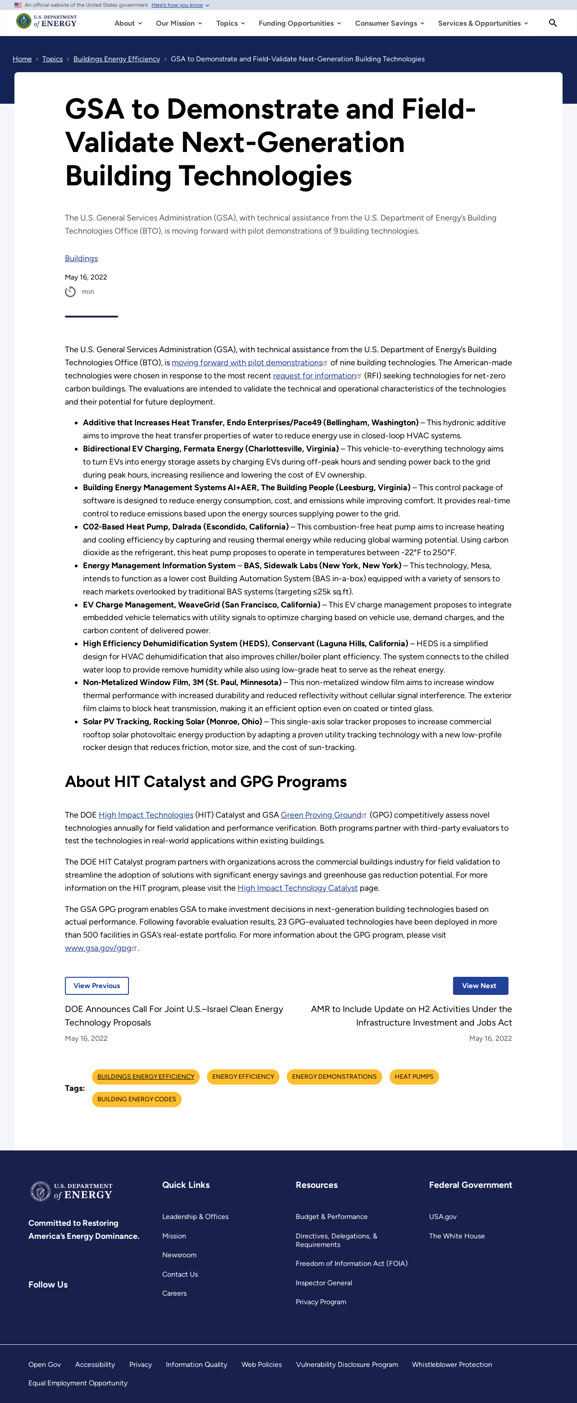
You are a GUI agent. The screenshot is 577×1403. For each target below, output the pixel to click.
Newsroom (179, 1255)
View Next (474, 985)
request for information (317, 376)
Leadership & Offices (195, 1216)
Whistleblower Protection (452, 1364)
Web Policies (262, 1364)
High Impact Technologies (146, 815)
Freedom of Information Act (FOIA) (352, 1263)
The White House (457, 1236)
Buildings (81, 258)
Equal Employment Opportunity (78, 1383)
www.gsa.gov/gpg (101, 948)
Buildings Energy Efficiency (145, 1077)
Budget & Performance (332, 1216)
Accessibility (95, 1364)
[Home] (46, 25)
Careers (174, 1293)
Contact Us (180, 1274)
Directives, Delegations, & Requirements (336, 1240)
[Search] (553, 23)
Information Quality (196, 1364)
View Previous (92, 985)
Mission (174, 1236)
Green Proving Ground (324, 815)
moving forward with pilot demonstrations (250, 363)
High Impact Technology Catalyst (298, 888)
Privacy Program (321, 1301)
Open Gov (44, 1364)
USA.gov (443, 1216)
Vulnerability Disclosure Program (347, 1364)
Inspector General (324, 1283)
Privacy (140, 1364)
